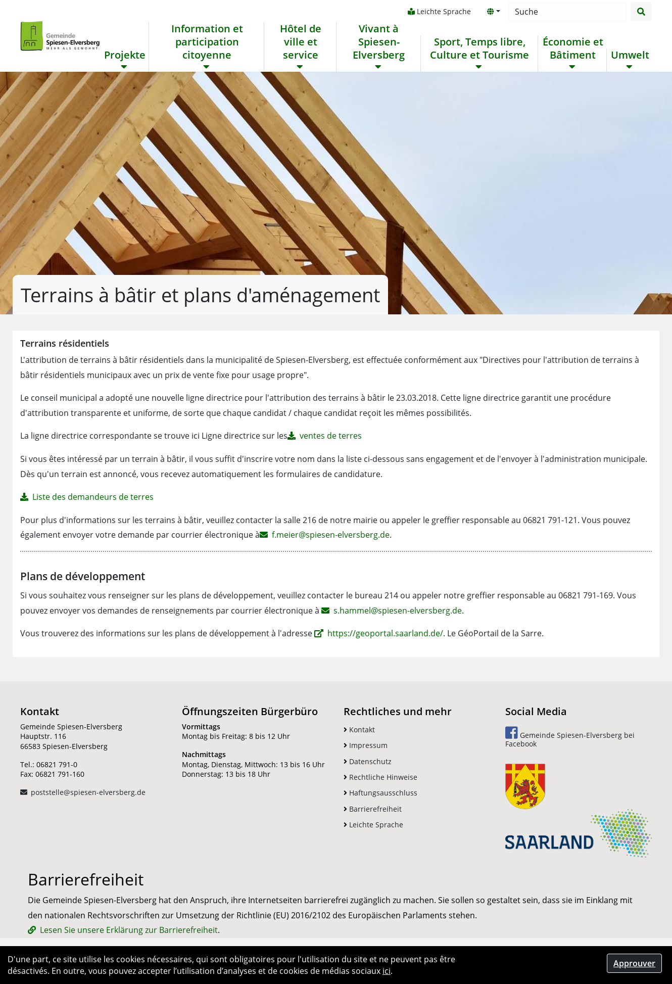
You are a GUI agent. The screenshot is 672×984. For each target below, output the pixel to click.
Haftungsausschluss (380, 793)
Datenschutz (368, 761)
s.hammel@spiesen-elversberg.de (397, 610)
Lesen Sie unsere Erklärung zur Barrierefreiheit (129, 929)
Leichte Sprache (439, 11)
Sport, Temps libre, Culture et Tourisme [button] (479, 48)
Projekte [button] (125, 55)
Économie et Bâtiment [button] (573, 48)
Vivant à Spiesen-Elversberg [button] (379, 42)
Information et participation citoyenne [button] (207, 42)
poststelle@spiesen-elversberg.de (88, 792)
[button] (493, 11)
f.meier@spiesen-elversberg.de (331, 534)
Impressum (366, 745)
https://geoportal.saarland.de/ (385, 633)
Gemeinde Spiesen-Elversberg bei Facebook (570, 737)
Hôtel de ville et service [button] (300, 42)
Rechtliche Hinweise (380, 777)
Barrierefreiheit (373, 809)
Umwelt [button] (630, 55)
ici (386, 970)
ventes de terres (331, 435)
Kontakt (359, 729)
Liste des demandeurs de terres (93, 496)
